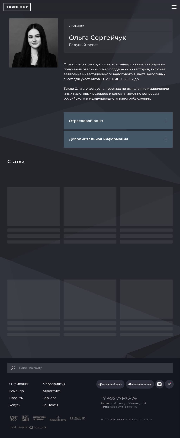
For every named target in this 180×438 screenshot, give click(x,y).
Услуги (15, 405)
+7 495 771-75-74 (119, 398)
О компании (19, 384)
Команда (16, 391)
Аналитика (52, 391)
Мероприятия (54, 384)
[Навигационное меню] (174, 7)
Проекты (16, 398)
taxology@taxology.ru (119, 406)
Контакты (50, 405)
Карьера (50, 398)
